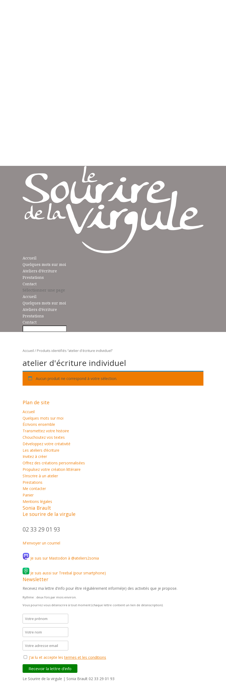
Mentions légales (37, 501)
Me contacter (34, 488)
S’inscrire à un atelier (40, 475)
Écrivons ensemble (39, 424)
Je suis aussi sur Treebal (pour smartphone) (64, 572)
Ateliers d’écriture (40, 270)
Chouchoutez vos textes (44, 437)
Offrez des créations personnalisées (54, 462)
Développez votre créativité (46, 443)
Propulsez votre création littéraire (52, 469)
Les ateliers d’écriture (41, 450)
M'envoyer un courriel (41, 543)
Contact (30, 283)
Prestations (33, 277)
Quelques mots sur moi (44, 264)
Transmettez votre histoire (46, 430)
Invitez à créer (35, 456)
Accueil (30, 258)
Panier (28, 495)
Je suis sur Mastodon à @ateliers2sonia (61, 558)
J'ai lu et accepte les (67, 657)
